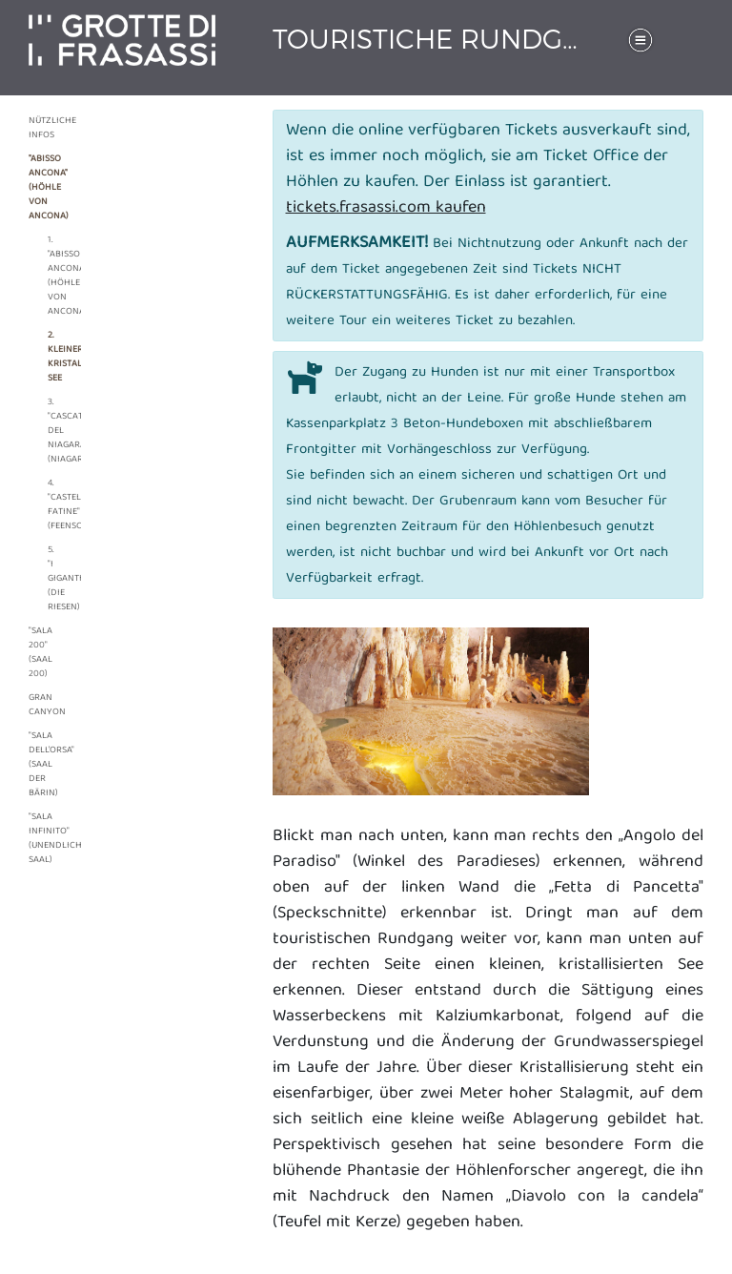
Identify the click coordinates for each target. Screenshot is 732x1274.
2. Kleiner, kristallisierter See (52, 357)
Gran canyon (40, 705)
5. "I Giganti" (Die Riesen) (52, 579)
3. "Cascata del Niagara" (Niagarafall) (52, 431)
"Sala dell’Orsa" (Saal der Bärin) (40, 765)
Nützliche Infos (40, 128)
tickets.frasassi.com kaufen (386, 208)
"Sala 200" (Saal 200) (40, 653)
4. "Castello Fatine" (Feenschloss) (52, 505)
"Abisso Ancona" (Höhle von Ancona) (40, 188)
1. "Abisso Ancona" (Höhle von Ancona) (52, 276)
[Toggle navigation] (640, 40)
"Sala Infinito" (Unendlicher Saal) (40, 839)
